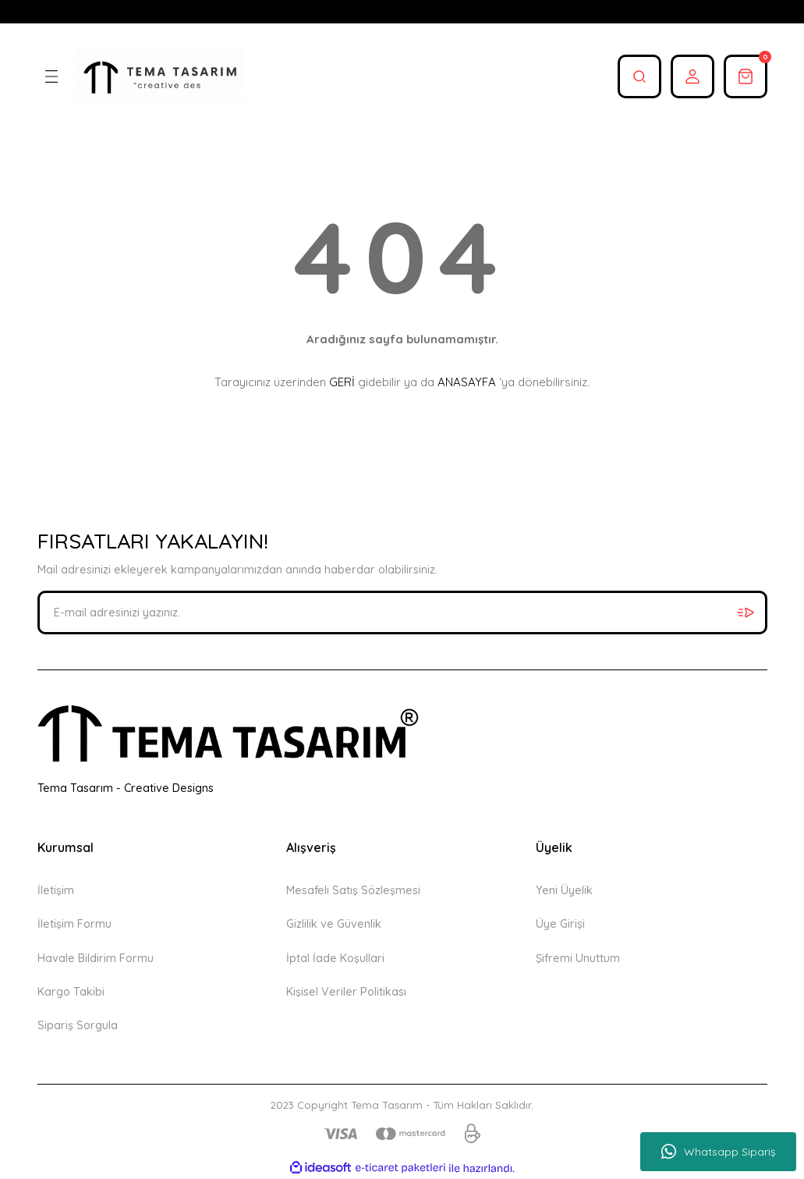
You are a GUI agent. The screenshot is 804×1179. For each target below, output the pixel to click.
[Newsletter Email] (402, 612)
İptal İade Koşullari (335, 958)
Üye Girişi (560, 924)
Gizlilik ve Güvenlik (333, 924)
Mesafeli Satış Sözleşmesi (353, 890)
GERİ (342, 382)
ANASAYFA (466, 382)
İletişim (55, 890)
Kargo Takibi (70, 992)
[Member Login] (692, 76)
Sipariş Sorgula (77, 1025)
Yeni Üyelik (564, 890)
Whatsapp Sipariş (718, 1151)
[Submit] (745, 612)
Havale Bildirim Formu (95, 958)
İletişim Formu (74, 924)
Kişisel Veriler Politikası (346, 992)
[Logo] (159, 76)
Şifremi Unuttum (578, 958)
